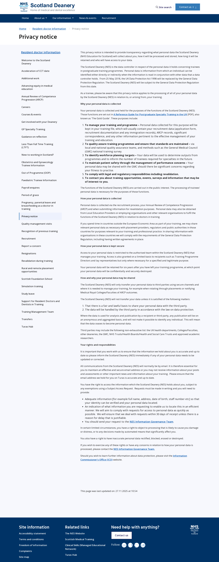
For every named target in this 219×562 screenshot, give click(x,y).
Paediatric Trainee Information (39, 180)
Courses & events (31, 114)
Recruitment (109, 18)
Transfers (27, 319)
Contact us (187, 7)
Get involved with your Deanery (39, 121)
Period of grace (30, 195)
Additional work (30, 78)
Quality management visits (37, 223)
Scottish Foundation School (37, 278)
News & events (87, 18)
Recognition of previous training (40, 231)
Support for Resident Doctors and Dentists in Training (41, 302)
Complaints (25, 551)
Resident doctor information (49, 28)
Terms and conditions (31, 539)
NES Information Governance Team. (134, 449)
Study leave (28, 293)
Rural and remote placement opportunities (38, 270)
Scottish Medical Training (79, 539)
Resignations (29, 253)
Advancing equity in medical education (37, 87)
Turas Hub (27, 326)
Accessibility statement (32, 533)
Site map (24, 557)
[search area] (164, 7)
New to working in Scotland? (38, 154)
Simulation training (32, 286)
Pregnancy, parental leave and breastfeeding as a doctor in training (39, 205)
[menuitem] (40, 62)
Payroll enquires (31, 187)
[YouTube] (136, 545)
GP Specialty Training (33, 129)
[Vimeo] (130, 545)
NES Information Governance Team (151, 421)
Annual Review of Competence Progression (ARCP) (39, 98)
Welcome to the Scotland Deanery (36, 62)
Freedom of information (33, 545)
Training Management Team (38, 311)
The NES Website (75, 533)
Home (25, 18)
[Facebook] (124, 545)
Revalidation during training (37, 260)
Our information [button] (62, 18)
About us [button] (39, 18)
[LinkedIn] (143, 545)
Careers (26, 107)
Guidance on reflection (34, 136)
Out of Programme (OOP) (36, 172)
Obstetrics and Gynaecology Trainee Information (37, 164)
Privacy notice (30, 216)
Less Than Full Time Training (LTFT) (37, 145)
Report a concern (31, 246)
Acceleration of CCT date (35, 70)
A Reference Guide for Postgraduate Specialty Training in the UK (150, 114)
